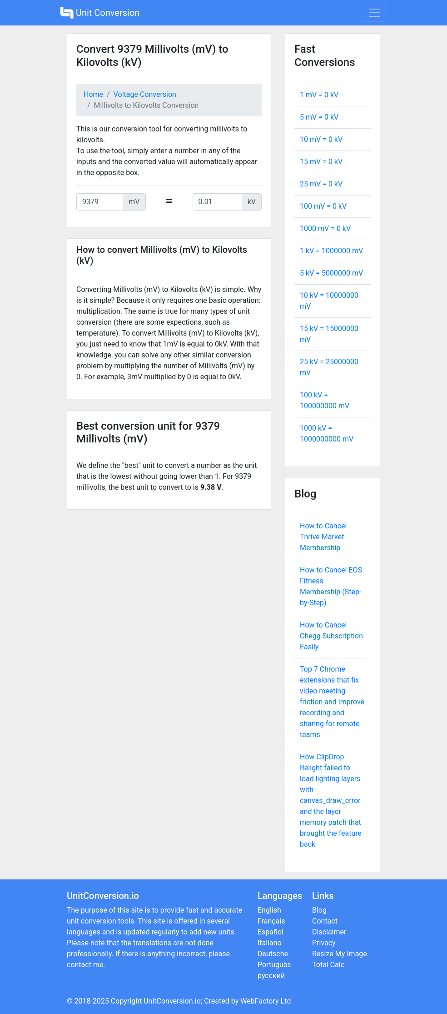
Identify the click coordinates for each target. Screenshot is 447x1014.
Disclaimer (329, 932)
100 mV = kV (323, 206)
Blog (319, 910)
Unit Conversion (99, 13)
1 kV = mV (331, 250)
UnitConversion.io (172, 1001)
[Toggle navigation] (374, 13)
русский (271, 975)
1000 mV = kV (325, 228)
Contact (325, 921)
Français (271, 921)
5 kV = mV (331, 273)
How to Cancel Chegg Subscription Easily (331, 636)
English (269, 910)
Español (270, 932)
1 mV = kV (319, 94)
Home (93, 94)
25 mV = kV (321, 184)
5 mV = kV (319, 117)
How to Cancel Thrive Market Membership (323, 537)
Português (274, 964)
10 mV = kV (321, 139)
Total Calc (328, 964)
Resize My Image (339, 953)
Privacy (324, 943)
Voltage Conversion (145, 94)
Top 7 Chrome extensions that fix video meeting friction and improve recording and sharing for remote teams (332, 702)
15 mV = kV (321, 161)
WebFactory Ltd (265, 1001)
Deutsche (273, 953)
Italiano (270, 943)
